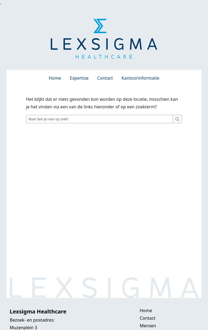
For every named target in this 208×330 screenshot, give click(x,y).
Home (55, 78)
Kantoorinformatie (140, 78)
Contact (105, 78)
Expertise (79, 78)
